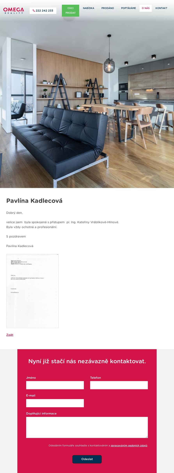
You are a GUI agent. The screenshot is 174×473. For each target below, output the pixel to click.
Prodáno (107, 8)
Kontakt (161, 8)
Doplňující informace (41, 408)
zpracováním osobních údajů (129, 441)
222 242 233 (44, 10)
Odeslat (87, 454)
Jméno (31, 373)
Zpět (9, 330)
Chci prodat (71, 10)
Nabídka (88, 8)
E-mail (30, 390)
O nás (146, 8)
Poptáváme (128, 8)
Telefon (95, 373)
